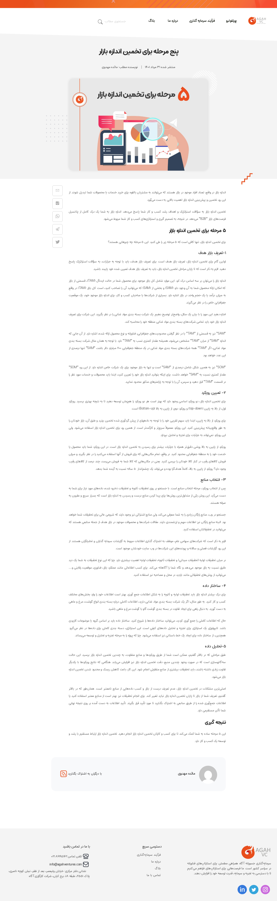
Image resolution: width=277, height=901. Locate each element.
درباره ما (173, 21)
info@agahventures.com (65, 864)
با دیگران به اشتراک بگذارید (81, 773)
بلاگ (151, 21)
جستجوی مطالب (112, 22)
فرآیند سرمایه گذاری (202, 21)
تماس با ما (154, 875)
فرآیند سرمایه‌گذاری (149, 854)
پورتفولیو (231, 21)
